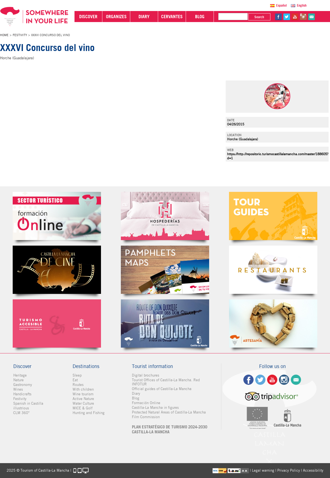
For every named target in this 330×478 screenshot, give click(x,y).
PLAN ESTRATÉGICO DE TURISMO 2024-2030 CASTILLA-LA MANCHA (169, 429)
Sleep (77, 375)
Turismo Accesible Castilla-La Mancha (57, 323)
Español (281, 5)
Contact (296, 380)
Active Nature (83, 399)
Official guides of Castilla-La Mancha (161, 389)
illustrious (21, 408)
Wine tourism (83, 394)
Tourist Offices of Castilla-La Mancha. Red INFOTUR (166, 382)
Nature (18, 380)
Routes (78, 385)
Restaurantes (273, 270)
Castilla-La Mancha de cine (57, 270)
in (303, 17)
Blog (135, 398)
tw (286, 17)
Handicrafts (22, 394)
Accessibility (313, 470)
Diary (136, 393)
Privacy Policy (288, 470)
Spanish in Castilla (28, 403)
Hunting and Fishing (89, 413)
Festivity (20, 35)
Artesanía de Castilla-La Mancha (273, 323)
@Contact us (311, 17)
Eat (75, 380)
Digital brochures (145, 375)
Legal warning (263, 470)
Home (4, 35)
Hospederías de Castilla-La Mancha (165, 216)
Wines (18, 389)
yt (295, 17)
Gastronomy (22, 385)
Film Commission (146, 417)
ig (284, 380)
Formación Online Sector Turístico (57, 216)
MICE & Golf (82, 408)
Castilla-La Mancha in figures (155, 408)
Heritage (20, 375)
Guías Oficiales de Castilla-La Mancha (273, 216)
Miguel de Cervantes (165, 323)
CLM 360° (21, 413)
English (302, 5)
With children (83, 389)
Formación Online (146, 403)
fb (278, 17)
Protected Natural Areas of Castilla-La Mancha (169, 412)
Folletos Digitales (165, 270)
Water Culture (83, 403)
